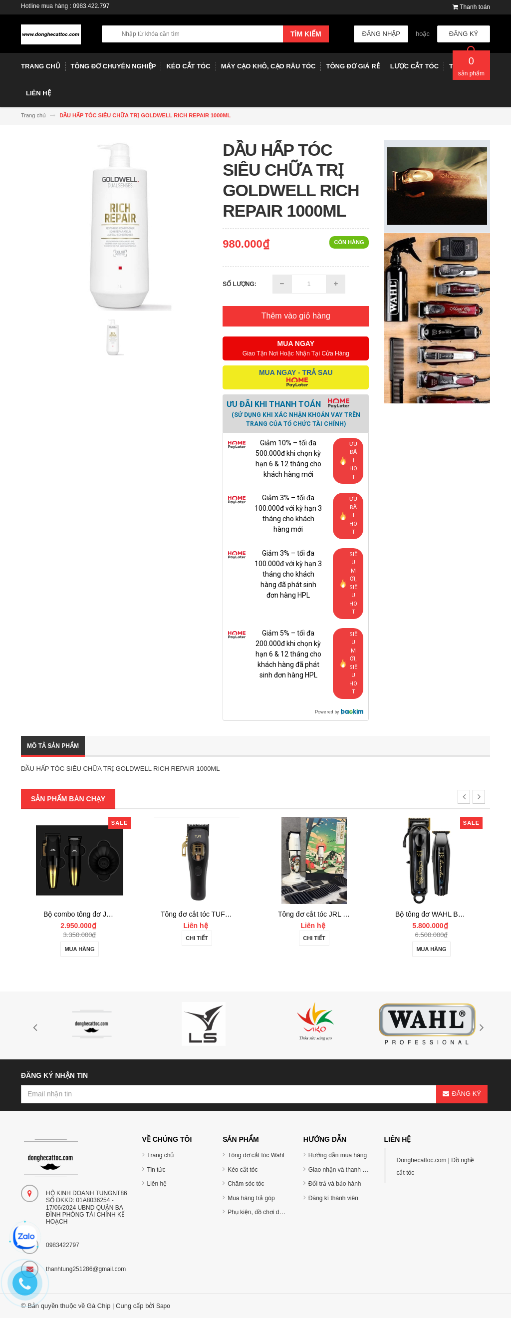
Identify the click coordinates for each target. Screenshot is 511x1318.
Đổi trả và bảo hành (334, 1183)
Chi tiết (197, 938)
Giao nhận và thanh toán (341, 1169)
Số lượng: (239, 284)
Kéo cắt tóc (242, 1169)
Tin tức (156, 1169)
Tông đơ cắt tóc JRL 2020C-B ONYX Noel (343, 914)
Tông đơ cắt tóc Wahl (256, 1155)
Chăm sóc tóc (246, 1183)
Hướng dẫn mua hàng (337, 1155)
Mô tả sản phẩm (53, 745)
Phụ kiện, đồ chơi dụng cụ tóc (267, 1212)
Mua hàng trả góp (251, 1198)
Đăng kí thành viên (333, 1198)
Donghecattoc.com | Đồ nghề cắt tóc (435, 1166)
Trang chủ (160, 1155)
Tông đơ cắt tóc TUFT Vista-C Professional (227, 914)
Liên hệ (157, 1183)
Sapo (163, 1306)
